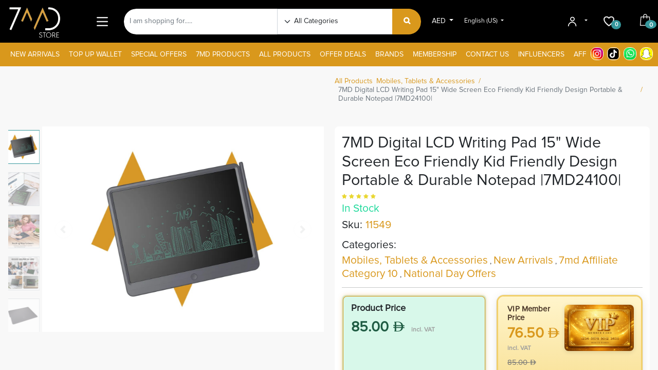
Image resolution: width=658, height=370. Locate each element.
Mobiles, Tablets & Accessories (425, 81)
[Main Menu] (102, 21)
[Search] (407, 21)
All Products (354, 81)
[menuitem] (35, 55)
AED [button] (440, 21)
